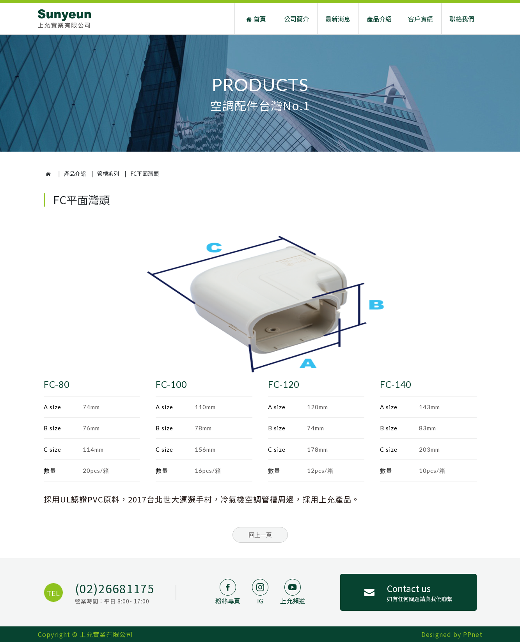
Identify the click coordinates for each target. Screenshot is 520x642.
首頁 (255, 19)
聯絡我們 (461, 18)
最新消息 (337, 18)
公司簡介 (296, 18)
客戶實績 (420, 18)
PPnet (473, 634)
